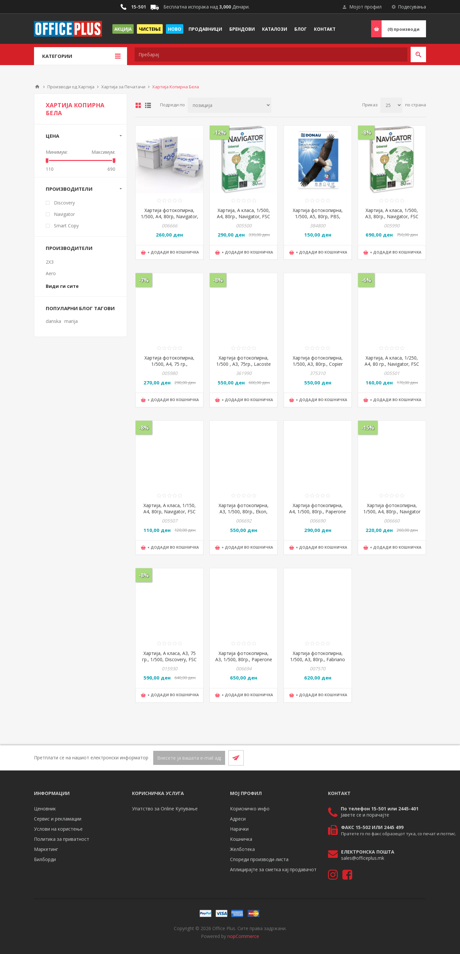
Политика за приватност (61, 839)
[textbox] (271, 54)
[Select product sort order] (229, 105)
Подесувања (412, 7)
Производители (69, 189)
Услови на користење (58, 829)
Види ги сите (62, 286)
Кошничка (241, 839)
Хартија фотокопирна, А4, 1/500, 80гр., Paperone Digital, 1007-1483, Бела (317, 511)
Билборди (45, 859)
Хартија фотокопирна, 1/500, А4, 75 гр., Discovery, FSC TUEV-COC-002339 (169, 367)
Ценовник (45, 808)
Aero (51, 273)
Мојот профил (365, 7)
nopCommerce (243, 936)
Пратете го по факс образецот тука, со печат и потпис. (398, 834)
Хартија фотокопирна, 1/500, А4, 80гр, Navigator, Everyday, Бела (169, 216)
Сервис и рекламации (57, 819)
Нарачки (239, 829)
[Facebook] (402, 757)
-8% (366, 132)
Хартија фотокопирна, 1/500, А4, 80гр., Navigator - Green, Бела (391, 511)
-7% (144, 280)
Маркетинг (46, 849)
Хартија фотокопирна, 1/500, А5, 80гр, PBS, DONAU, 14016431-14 (318, 216)
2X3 (50, 262)
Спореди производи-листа (259, 859)
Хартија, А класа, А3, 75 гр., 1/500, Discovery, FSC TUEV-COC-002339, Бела (169, 659)
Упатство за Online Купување (165, 808)
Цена (52, 135)
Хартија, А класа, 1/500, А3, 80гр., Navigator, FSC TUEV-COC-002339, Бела (392, 216)
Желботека (242, 849)
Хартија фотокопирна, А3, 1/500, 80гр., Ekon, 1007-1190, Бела (244, 511)
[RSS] (418, 757)
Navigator (64, 214)
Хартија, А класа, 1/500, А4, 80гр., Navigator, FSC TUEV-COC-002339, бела (243, 216)
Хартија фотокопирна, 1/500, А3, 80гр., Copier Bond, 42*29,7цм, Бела (317, 364)
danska (53, 321)
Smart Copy (66, 225)
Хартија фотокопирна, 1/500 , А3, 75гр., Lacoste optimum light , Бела (243, 364)
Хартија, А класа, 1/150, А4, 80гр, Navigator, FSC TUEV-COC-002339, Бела (169, 511)
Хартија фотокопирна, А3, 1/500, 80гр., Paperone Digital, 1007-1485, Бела (243, 659)
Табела (138, 105)
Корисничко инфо (250, 808)
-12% (219, 132)
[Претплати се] (189, 758)
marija (71, 321)
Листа (148, 105)
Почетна (37, 86)
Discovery (64, 203)
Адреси (238, 819)
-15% (367, 427)
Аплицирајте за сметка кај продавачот (273, 869)
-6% (366, 280)
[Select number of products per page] (391, 105)
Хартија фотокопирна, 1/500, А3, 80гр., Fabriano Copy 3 (317, 659)
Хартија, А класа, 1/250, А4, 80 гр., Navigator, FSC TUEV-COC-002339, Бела (392, 364)
